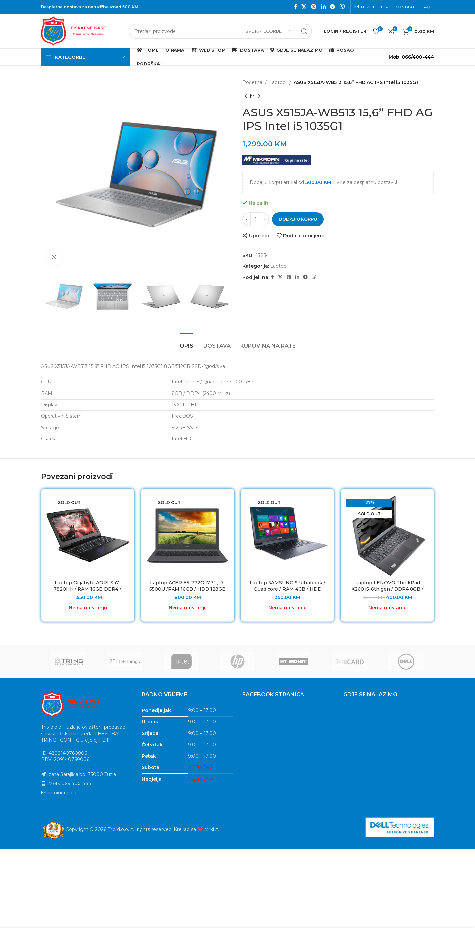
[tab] (186, 343)
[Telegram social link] (332, 7)
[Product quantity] (256, 219)
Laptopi (278, 82)
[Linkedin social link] (323, 7)
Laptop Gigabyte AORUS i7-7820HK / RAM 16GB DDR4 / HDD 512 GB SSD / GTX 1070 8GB (87, 592)
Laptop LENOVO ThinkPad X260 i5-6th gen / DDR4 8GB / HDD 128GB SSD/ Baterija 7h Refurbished (387, 592)
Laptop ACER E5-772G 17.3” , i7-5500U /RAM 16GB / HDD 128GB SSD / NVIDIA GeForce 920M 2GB (187, 592)
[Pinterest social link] (314, 7)
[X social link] (304, 7)
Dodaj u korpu (298, 219)
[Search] (220, 31)
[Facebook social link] (295, 7)
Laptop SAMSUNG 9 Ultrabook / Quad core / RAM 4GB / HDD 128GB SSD (287, 589)
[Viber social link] (342, 7)
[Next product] (259, 96)
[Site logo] (81, 31)
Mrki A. (212, 829)
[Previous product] (245, 96)
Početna (252, 82)
